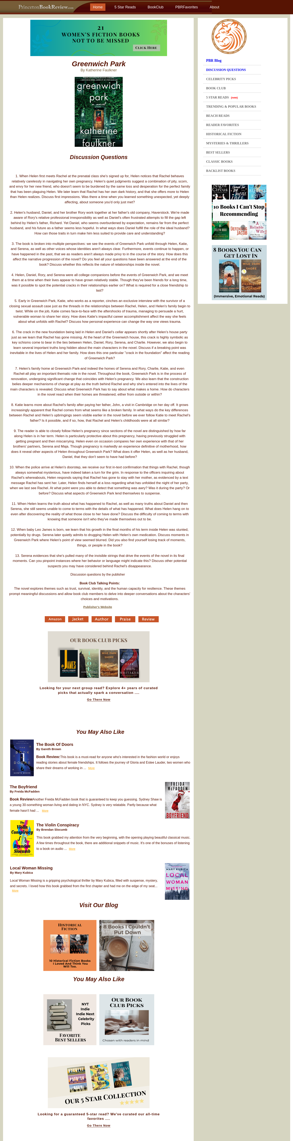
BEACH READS (218, 115)
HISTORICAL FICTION (224, 134)
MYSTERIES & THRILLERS (227, 143)
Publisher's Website (97, 607)
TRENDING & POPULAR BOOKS (231, 106)
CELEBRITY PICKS (221, 79)
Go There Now (98, 699)
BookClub (155, 7)
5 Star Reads (125, 7)
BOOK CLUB (216, 88)
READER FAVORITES (222, 125)
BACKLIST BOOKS (220, 170)
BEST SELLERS (218, 152)
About (214, 7)
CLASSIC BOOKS (219, 161)
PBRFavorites (186, 7)
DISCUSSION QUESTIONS (226, 70)
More (91, 768)
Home (98, 7)
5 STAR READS (222, 97)
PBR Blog (214, 61)
